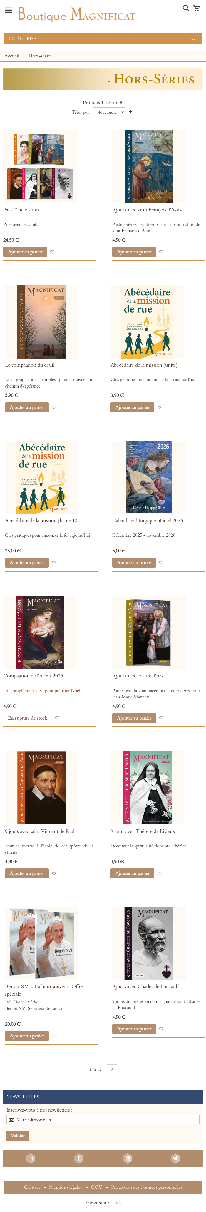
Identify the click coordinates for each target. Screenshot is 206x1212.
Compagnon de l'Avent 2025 (33, 676)
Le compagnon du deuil (29, 365)
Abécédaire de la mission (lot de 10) (42, 521)
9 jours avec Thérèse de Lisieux (142, 831)
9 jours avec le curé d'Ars (137, 676)
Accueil (12, 56)
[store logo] (76, 13)
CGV (96, 1187)
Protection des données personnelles (146, 1187)
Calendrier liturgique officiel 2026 (147, 521)
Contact (32, 1187)
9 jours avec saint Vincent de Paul (39, 831)
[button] (52, 252)
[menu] (103, 39)
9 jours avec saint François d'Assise (148, 210)
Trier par (80, 112)
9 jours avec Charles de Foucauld (146, 987)
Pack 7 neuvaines (21, 210)
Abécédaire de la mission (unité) (144, 365)
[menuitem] (103, 39)
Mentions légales (65, 1187)
